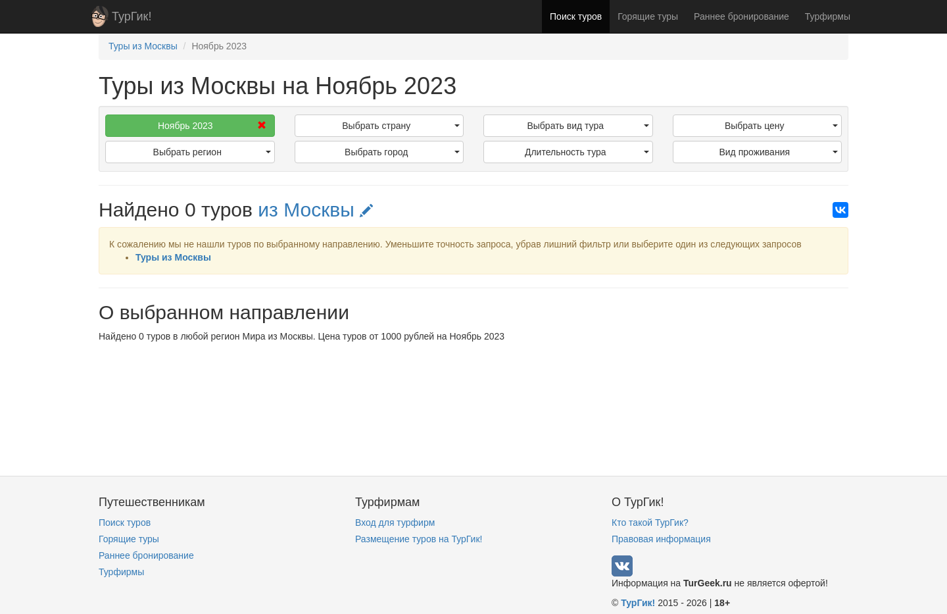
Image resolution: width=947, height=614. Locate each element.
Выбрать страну (401, 125)
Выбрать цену (781, 125)
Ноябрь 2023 (212, 125)
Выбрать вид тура (587, 125)
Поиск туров (576, 16)
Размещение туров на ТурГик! (418, 539)
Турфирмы (827, 16)
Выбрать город (402, 152)
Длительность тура (587, 152)
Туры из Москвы (173, 257)
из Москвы (315, 209)
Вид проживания (778, 152)
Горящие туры (648, 16)
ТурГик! (131, 16)
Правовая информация (661, 539)
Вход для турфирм (395, 522)
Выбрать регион (212, 152)
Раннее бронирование (741, 16)
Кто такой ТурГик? (650, 522)
